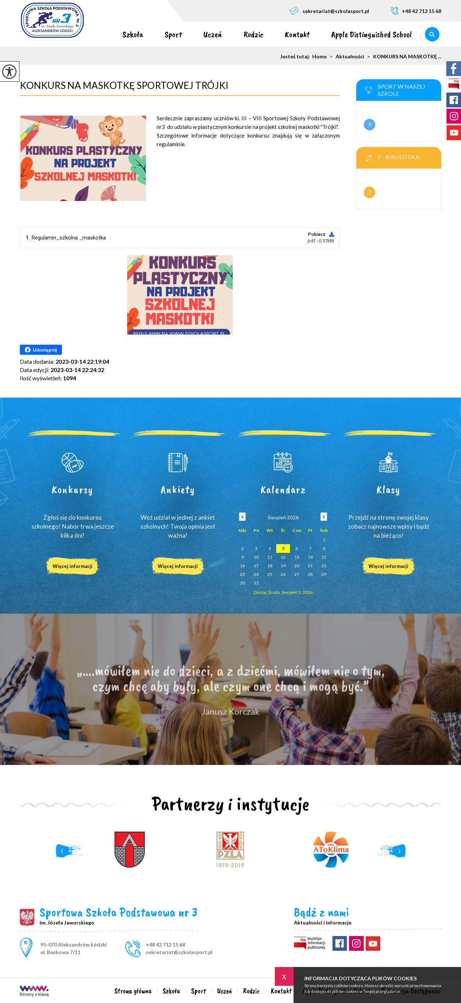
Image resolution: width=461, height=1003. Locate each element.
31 (256, 583)
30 (242, 583)
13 (296, 557)
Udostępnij (41, 350)
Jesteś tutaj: (296, 56)
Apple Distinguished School (371, 34)
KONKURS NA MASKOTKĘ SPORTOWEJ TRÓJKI (124, 85)
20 (296, 565)
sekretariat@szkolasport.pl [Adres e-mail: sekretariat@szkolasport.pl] (179, 952)
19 (283, 565)
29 (323, 574)
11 (269, 557)
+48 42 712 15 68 (416, 10)
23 (242, 574)
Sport (173, 34)
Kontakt (297, 34)
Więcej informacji (369, 124)
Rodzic (253, 34)
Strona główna (101, 34)
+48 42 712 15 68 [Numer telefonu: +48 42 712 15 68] (165, 944)
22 (323, 565)
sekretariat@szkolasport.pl (329, 10)
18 (269, 565)
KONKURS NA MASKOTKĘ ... (402, 56)
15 (323, 557)
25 (269, 574)
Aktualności (345, 56)
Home (319, 56)
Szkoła (132, 34)
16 (242, 565)
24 (256, 574)
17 (256, 565)
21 (310, 565)
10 (256, 557)
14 (310, 557)
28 (310, 574)
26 (283, 574)
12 (283, 557)
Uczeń (212, 34)
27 (296, 574)
